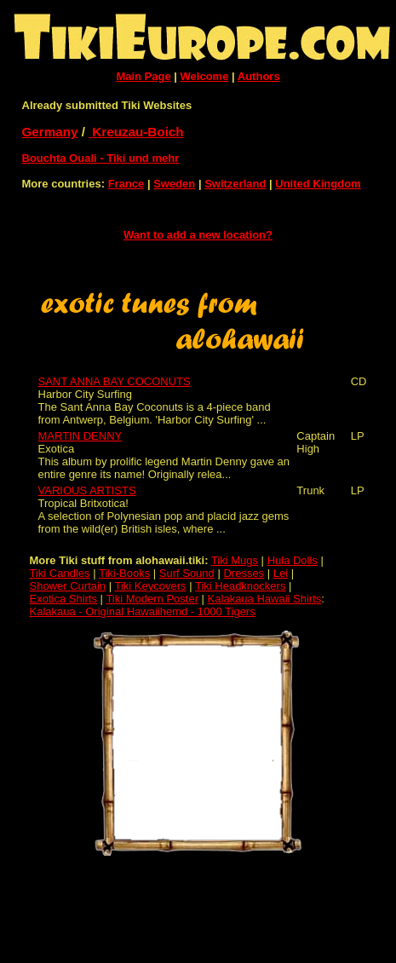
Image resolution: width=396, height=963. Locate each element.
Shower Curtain (68, 586)
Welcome (205, 76)
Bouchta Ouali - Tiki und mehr (101, 158)
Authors (259, 76)
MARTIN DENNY (80, 436)
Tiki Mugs (234, 560)
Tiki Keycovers (151, 586)
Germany (50, 131)
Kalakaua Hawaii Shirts (265, 598)
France (126, 183)
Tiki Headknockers (240, 586)
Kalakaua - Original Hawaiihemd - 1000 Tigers (142, 611)
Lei (280, 573)
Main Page (143, 76)
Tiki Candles (60, 573)
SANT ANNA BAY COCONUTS (114, 381)
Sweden (174, 183)
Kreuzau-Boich (136, 131)
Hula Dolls (292, 560)
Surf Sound (187, 573)
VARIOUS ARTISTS (87, 490)
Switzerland (235, 183)
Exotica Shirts (63, 598)
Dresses (243, 573)
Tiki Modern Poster (152, 598)
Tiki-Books (124, 573)
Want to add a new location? (198, 234)
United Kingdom (317, 183)
